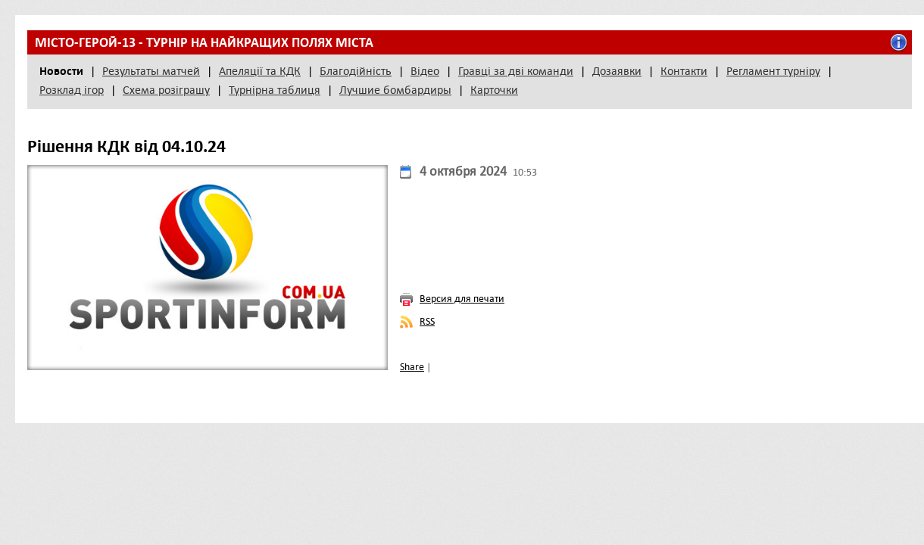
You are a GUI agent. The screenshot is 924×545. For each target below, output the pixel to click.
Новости (61, 71)
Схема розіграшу (166, 90)
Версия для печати (462, 298)
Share (412, 366)
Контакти (683, 71)
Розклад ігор (71, 90)
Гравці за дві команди (515, 71)
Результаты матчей (151, 71)
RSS (427, 321)
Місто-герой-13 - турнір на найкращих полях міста (204, 42)
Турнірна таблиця (274, 90)
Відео (424, 71)
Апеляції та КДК (260, 71)
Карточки (494, 90)
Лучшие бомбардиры (395, 90)
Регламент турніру (773, 71)
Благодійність (356, 71)
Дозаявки (616, 71)
